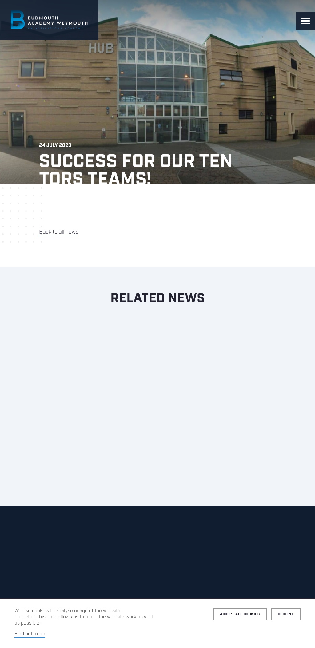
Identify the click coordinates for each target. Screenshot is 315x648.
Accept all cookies (240, 614)
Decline (286, 614)
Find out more (29, 634)
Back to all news (58, 232)
